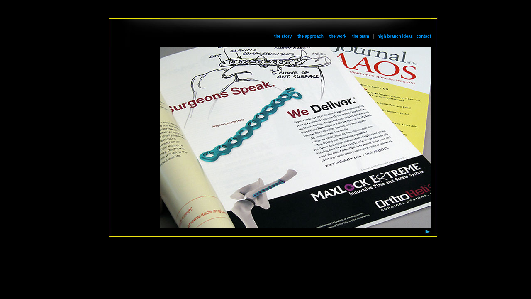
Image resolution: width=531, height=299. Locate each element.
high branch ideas (395, 36)
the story (283, 36)
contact (423, 36)
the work (337, 36)
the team (360, 36)
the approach (310, 36)
